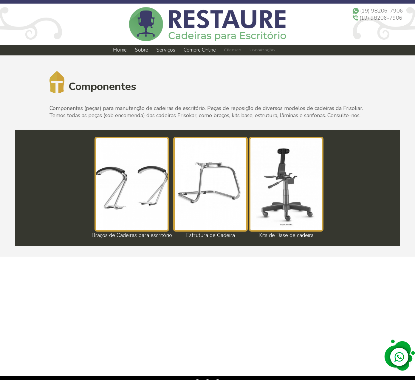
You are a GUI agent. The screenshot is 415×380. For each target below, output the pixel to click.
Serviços (166, 50)
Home (119, 49)
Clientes (232, 50)
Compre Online (200, 50)
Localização (261, 50)
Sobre (141, 49)
